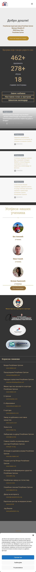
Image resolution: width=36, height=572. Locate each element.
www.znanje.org (11, 430)
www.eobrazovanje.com (13, 406)
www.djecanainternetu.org (14, 497)
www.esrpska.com (11, 399)
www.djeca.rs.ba (11, 437)
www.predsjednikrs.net (13, 375)
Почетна (18, 531)
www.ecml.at (10, 504)
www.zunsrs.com (11, 423)
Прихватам (18, 557)
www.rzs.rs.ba (10, 483)
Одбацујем (18, 562)
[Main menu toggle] (32, 4)
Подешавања (18, 568)
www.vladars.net (11, 368)
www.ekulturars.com (12, 413)
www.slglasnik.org (11, 490)
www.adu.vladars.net (12, 456)
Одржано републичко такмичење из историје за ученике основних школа (23, 139)
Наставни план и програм (18, 97)
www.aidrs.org (10, 476)
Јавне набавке (18, 93)
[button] (33, 535)
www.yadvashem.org (12, 511)
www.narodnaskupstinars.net (15, 382)
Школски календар (17, 100)
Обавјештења (7, 112)
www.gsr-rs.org (11, 446)
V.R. (4, 123)
